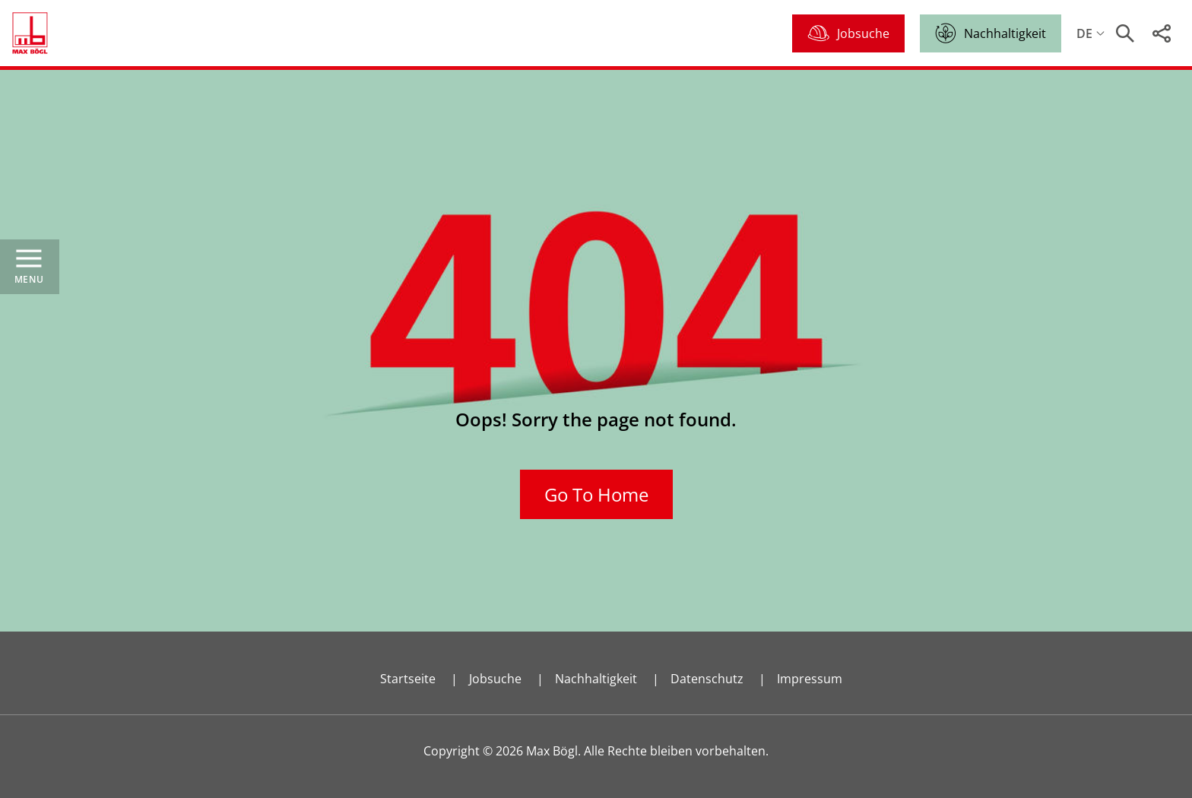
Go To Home (596, 494)
